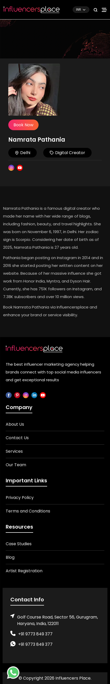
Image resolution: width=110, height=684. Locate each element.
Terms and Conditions (28, 511)
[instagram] (26, 395)
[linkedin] (34, 395)
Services (14, 451)
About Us (15, 424)
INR (78, 9)
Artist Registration (24, 571)
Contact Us (17, 438)
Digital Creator (67, 153)
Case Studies (19, 544)
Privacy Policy (20, 498)
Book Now (23, 125)
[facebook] (9, 395)
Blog (10, 557)
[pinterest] (17, 395)
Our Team (16, 465)
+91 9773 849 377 (35, 634)
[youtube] (43, 395)
